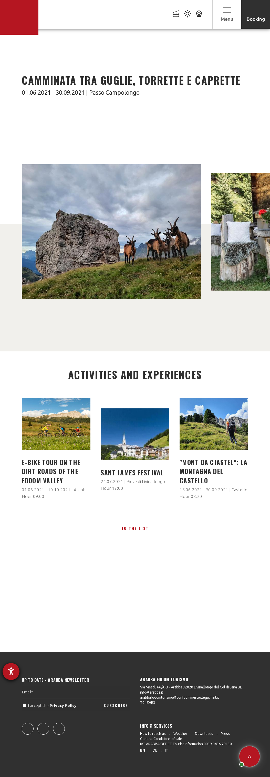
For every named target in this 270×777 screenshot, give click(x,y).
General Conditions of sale (161, 739)
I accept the (50, 720)
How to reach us (153, 734)
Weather (180, 734)
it (166, 750)
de (155, 750)
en (142, 750)
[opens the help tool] (11, 671)
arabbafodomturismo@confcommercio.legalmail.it (179, 697)
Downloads (204, 734)
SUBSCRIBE (116, 720)
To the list (135, 528)
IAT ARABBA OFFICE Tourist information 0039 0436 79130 (186, 744)
